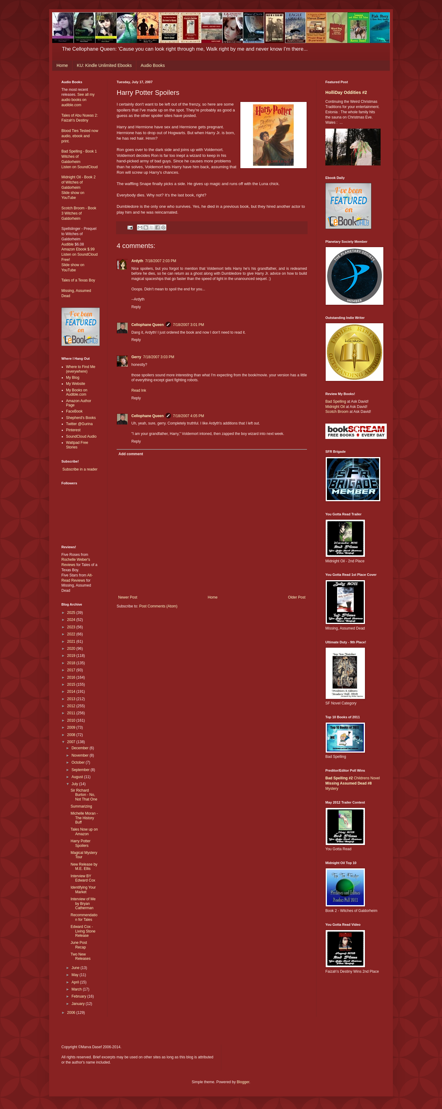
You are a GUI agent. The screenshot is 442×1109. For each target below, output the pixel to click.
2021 (71, 641)
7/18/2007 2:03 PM (160, 261)
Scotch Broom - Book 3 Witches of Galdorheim (78, 213)
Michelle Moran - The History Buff (84, 817)
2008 (71, 735)
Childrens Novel (352, 778)
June (76, 968)
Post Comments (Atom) (158, 606)
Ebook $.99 (85, 249)
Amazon (68, 249)
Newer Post (127, 597)
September (81, 770)
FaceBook (74, 411)
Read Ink (138, 390)
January (79, 1004)
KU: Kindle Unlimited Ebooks (104, 65)
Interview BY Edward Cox (83, 878)
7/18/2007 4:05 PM (188, 416)
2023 (71, 627)
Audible (67, 244)
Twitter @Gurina (79, 424)
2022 (71, 634)
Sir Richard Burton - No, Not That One (84, 794)
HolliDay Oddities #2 (346, 92)
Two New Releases (81, 956)
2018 (71, 663)
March (77, 989)
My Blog (72, 377)
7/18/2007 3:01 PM (188, 325)
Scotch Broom (336, 411)
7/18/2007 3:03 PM (158, 357)
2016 (71, 677)
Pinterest (73, 430)
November (81, 755)
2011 (71, 713)
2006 (71, 1012)
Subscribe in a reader (79, 469)
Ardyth (137, 261)
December (81, 748)
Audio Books (153, 65)
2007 (71, 742)
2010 (71, 720)
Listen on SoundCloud (79, 167)
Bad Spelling (335, 401)
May (75, 975)
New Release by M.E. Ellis (84, 866)
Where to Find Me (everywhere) (80, 369)
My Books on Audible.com (76, 392)
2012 (71, 706)
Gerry (136, 357)
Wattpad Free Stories (77, 444)
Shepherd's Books (81, 418)
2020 (71, 648)
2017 (71, 670)
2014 (71, 691)
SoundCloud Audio (81, 436)
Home (62, 65)
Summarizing (81, 806)
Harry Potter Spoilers (81, 843)
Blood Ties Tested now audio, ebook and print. (79, 136)
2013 (71, 699)
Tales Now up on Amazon (84, 831)
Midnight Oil (335, 407)
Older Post (296, 597)
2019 (71, 655)
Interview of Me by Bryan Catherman (83, 903)
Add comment (130, 454)
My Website (75, 384)
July (75, 784)
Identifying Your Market (83, 889)
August (78, 777)
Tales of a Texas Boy (78, 280)
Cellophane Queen (147, 325)
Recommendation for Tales (84, 917)
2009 (71, 727)
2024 (71, 620)
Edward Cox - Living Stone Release (83, 931)
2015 (71, 684)
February (79, 996)
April (76, 982)
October (79, 762)
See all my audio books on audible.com (78, 99)
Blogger (243, 1082)
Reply (136, 307)
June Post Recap (79, 944)
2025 (71, 613)
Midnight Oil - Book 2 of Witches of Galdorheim (78, 182)
